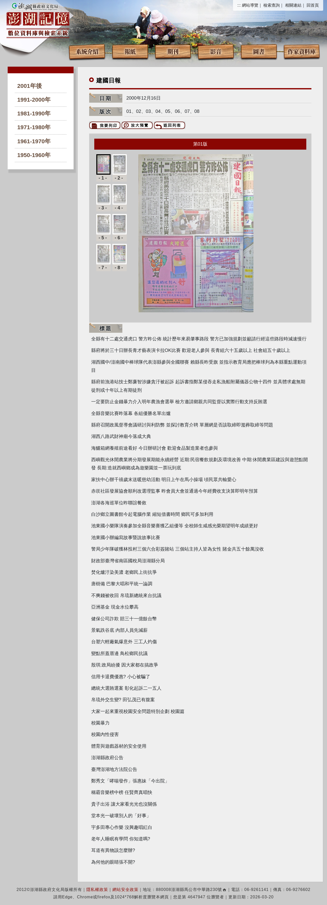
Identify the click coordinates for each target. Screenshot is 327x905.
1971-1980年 (34, 127)
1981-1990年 (34, 113)
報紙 (130, 51)
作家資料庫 (302, 51)
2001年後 (29, 86)
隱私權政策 (97, 889)
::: (239, 5)
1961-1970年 (34, 141)
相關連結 (293, 5)
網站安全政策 (125, 889)
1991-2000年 (34, 100)
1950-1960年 (34, 155)
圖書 (258, 51)
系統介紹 (87, 51)
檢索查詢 (271, 5)
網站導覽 (250, 5)
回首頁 (313, 5)
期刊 (173, 51)
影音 (215, 51)
